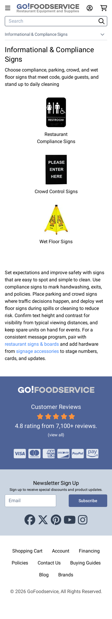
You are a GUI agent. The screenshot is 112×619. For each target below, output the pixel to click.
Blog (44, 575)
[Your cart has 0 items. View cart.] (104, 8)
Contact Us (49, 563)
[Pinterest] (56, 520)
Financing (89, 551)
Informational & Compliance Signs (36, 34)
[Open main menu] (9, 8)
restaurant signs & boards (32, 344)
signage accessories (37, 351)
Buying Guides (85, 563)
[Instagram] (83, 520)
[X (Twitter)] (43, 520)
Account (60, 551)
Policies (20, 563)
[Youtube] (70, 520)
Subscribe (88, 500)
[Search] (51, 21)
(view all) (56, 434)
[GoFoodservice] (50, 8)
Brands (65, 575)
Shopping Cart (27, 551)
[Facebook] (29, 520)
